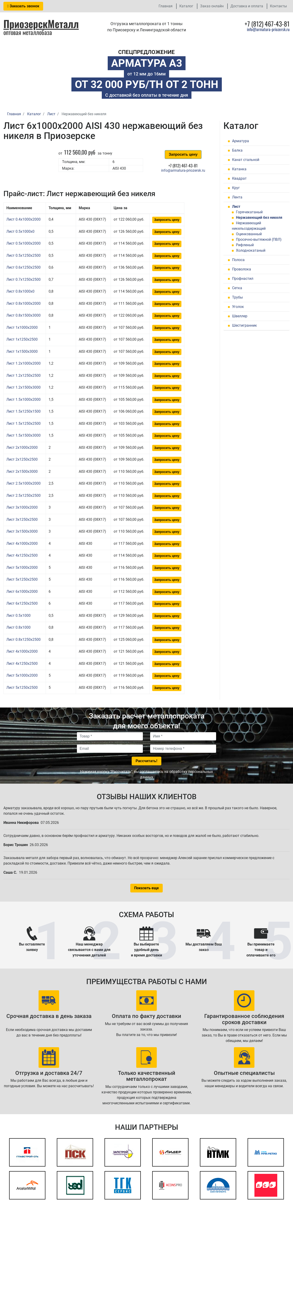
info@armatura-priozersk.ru (268, 29)
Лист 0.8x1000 (18, 627)
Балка (237, 150)
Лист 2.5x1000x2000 (23, 483)
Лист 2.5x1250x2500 (23, 495)
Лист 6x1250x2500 (22, 603)
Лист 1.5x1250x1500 (23, 411)
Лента (237, 197)
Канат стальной (245, 160)
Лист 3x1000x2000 (22, 507)
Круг (236, 188)
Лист (236, 206)
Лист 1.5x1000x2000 (23, 399)
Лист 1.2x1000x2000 (23, 363)
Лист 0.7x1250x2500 (23, 279)
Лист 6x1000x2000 (22, 591)
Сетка (237, 288)
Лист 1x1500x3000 (22, 351)
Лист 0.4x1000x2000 (23, 219)
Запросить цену (183, 154)
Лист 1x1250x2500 (22, 339)
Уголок (238, 306)
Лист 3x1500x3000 (22, 531)
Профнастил (242, 278)
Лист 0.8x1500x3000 (23, 315)
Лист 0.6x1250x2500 (23, 267)
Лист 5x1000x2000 (22, 567)
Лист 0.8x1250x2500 (23, 639)
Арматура (240, 141)
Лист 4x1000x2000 (22, 543)
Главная (166, 6)
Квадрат (239, 178)
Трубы (237, 297)
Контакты (278, 6)
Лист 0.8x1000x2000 (23, 303)
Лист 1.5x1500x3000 (23, 435)
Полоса (238, 260)
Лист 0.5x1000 (18, 615)
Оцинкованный (249, 234)
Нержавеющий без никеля (259, 217)
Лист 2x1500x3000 (22, 471)
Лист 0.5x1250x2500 (23, 255)
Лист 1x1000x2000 (22, 327)
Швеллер (239, 316)
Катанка (239, 169)
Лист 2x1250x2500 (22, 459)
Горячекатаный (249, 212)
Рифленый (245, 245)
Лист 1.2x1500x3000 (23, 387)
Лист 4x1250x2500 (22, 555)
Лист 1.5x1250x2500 (23, 423)
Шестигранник (244, 325)
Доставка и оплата (246, 6)
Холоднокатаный (250, 250)
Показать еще (146, 888)
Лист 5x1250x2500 (22, 579)
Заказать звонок (23, 6)
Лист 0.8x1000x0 (20, 291)
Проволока (241, 269)
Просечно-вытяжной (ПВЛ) (259, 239)
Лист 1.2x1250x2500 (23, 375)
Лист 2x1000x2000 (22, 447)
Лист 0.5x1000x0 (20, 231)
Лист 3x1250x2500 (22, 519)
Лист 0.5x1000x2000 (23, 243)
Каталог (186, 6)
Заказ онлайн (212, 6)
